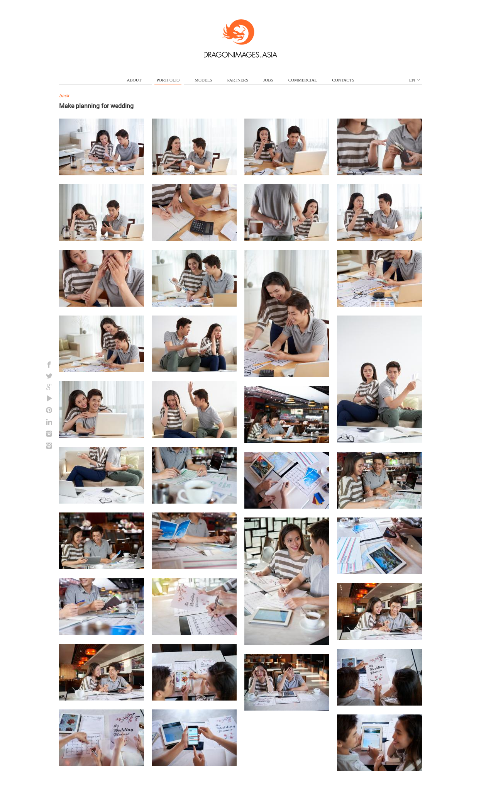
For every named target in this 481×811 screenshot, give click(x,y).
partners (237, 80)
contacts (343, 80)
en (414, 80)
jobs (268, 80)
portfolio (168, 80)
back (64, 95)
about (134, 80)
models (203, 80)
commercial (302, 80)
